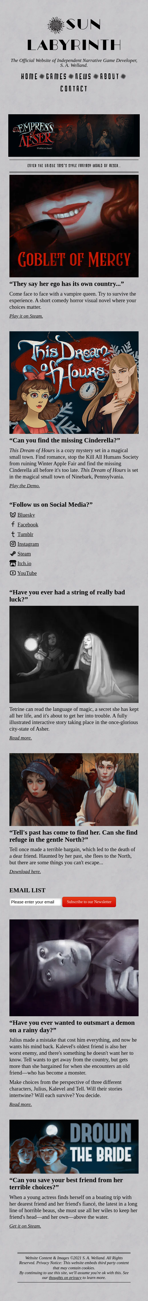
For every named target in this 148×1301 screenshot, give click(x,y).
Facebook (27, 525)
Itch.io (24, 563)
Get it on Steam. (25, 1226)
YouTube (27, 573)
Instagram (28, 544)
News (83, 76)
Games (56, 76)
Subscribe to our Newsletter (89, 902)
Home (29, 76)
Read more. (20, 738)
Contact (74, 88)
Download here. (25, 871)
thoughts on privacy (65, 1277)
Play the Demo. (24, 485)
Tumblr (25, 534)
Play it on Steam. (26, 316)
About (110, 76)
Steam (24, 554)
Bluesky (26, 515)
